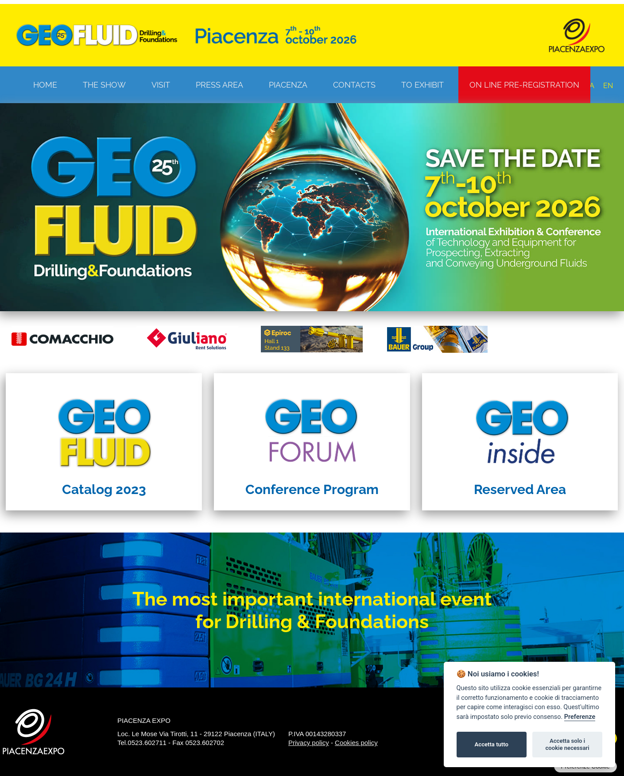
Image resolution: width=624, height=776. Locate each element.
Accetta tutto (491, 744)
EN (608, 85)
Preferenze (579, 717)
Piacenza (288, 84)
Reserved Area (520, 489)
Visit (160, 84)
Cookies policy (356, 742)
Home (45, 84)
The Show (104, 84)
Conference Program (312, 489)
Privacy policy (308, 742)
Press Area (219, 84)
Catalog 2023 (104, 489)
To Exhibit (422, 84)
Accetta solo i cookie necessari (567, 744)
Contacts (354, 84)
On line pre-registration (524, 84)
